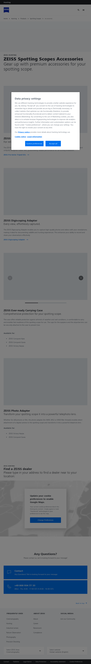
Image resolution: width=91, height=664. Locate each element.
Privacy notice (24, 132)
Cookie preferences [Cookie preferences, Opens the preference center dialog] (34, 143)
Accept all (53, 143)
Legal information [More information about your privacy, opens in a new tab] (34, 136)
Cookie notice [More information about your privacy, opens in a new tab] (20, 136)
